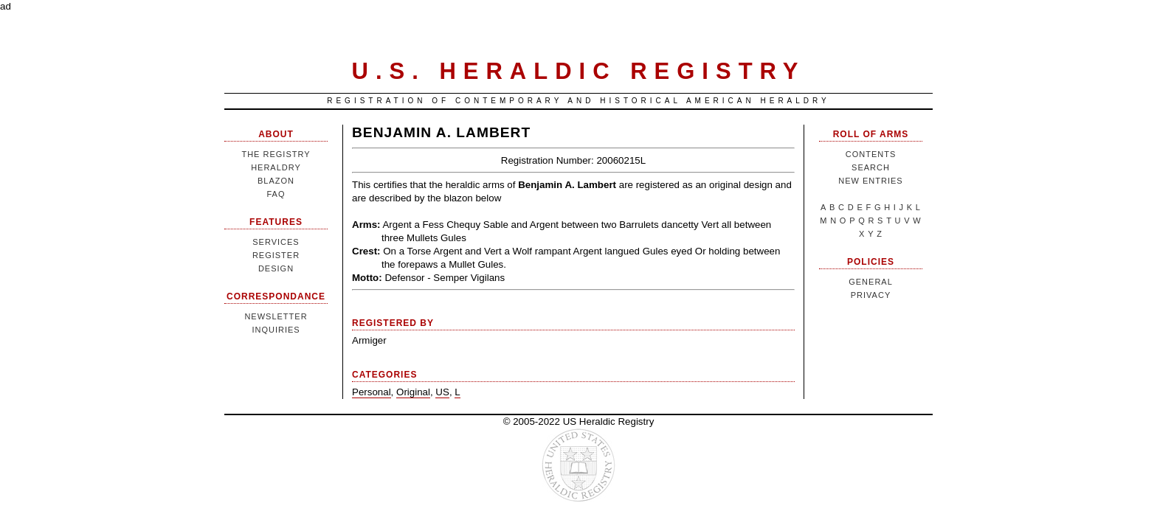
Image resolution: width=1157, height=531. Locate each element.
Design (276, 268)
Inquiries (276, 329)
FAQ (275, 194)
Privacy (871, 295)
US (442, 392)
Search (871, 167)
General (871, 281)
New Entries (870, 180)
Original (413, 392)
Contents (871, 154)
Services (275, 241)
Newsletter (275, 316)
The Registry (275, 154)
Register (276, 255)
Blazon (276, 180)
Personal (371, 392)
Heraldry (276, 167)
